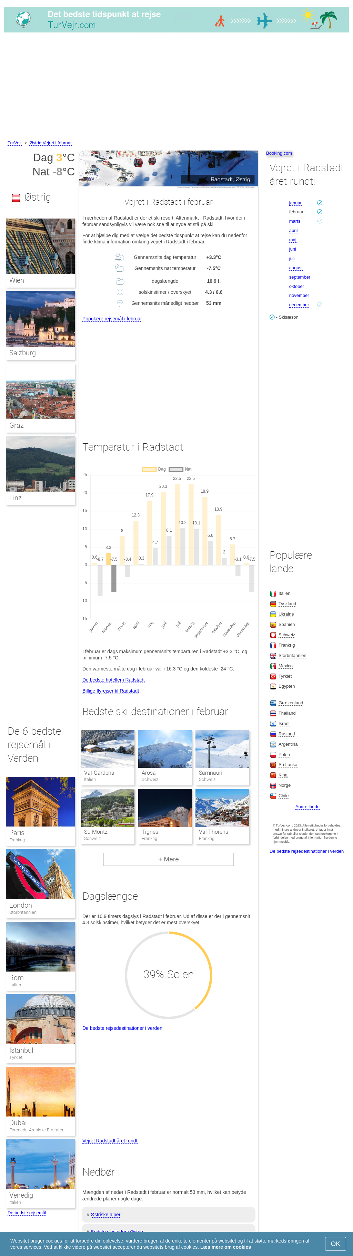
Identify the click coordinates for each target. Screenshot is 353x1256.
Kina (283, 774)
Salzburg (22, 353)
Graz (16, 425)
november (299, 295)
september (299, 277)
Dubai (18, 1123)
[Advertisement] (176, 87)
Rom (16, 978)
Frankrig (17, 839)
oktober (296, 286)
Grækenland (291, 702)
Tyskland (287, 603)
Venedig (21, 1195)
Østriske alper (105, 1214)
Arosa (149, 773)
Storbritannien (23, 912)
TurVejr (15, 142)
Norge (285, 785)
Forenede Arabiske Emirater (36, 1129)
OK (335, 1243)
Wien (16, 280)
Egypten (287, 686)
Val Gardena (99, 773)
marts (295, 221)
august (296, 267)
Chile (284, 795)
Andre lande (307, 806)
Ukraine (286, 614)
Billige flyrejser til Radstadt (110, 691)
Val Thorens (213, 832)
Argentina (288, 744)
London (20, 905)
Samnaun (210, 773)
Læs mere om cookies (225, 1247)
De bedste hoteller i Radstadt (113, 680)
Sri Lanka (288, 764)
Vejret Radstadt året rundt (110, 1140)
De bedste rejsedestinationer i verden (122, 1028)
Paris (16, 833)
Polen (284, 754)
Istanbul (21, 1050)
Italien (15, 984)
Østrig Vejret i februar (50, 142)
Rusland (287, 733)
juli (292, 258)
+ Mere (168, 859)
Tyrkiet (15, 1057)
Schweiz (287, 634)
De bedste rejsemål (27, 1212)
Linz (15, 498)
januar (295, 202)
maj (292, 239)
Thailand (287, 713)
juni (292, 249)
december (299, 304)
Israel (284, 723)
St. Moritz (95, 832)
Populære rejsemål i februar (112, 318)
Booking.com (279, 153)
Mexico (286, 665)
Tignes (150, 832)
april (293, 230)
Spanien (287, 624)
